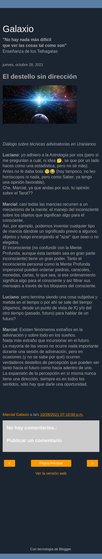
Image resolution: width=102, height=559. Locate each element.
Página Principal (51, 463)
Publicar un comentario (34, 440)
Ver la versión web (51, 473)
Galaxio (18, 29)
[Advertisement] (51, 14)
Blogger (65, 549)
